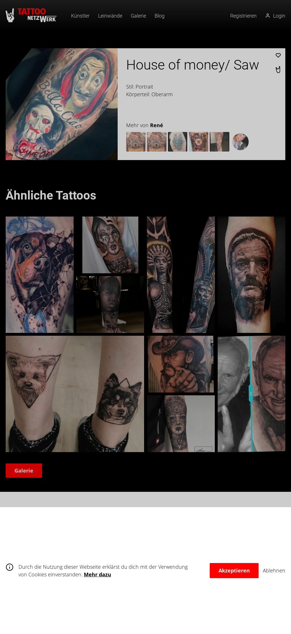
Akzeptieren (234, 570)
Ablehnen (274, 570)
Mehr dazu (97, 574)
